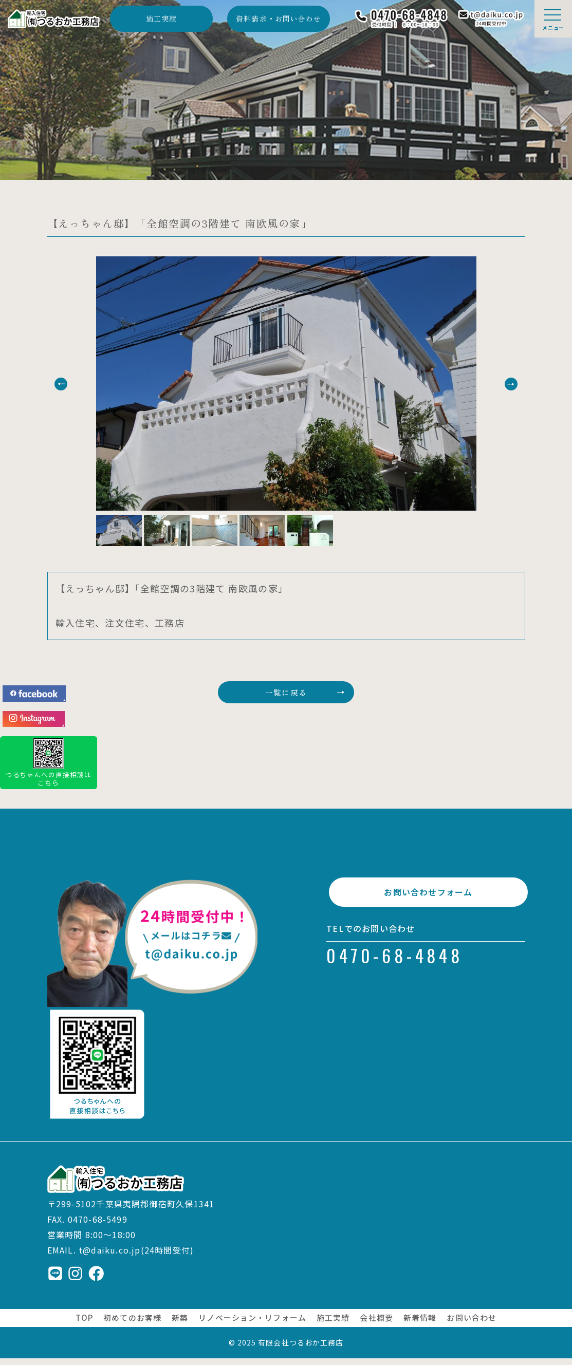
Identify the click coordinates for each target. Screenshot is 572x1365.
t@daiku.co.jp (110, 1256)
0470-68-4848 (394, 970)
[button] (79, 384)
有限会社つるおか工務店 (300, 1349)
